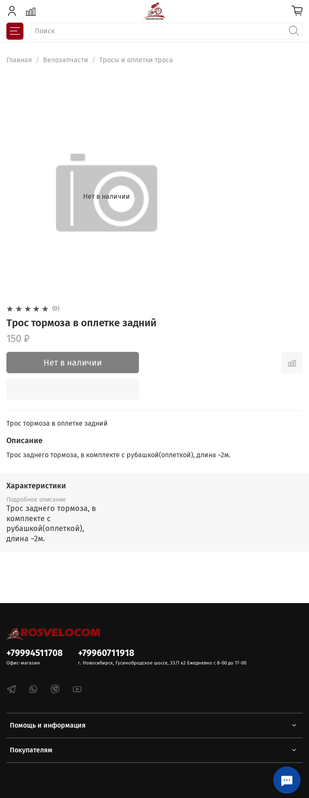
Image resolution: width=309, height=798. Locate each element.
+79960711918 (106, 653)
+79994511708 (34, 653)
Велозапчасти (65, 60)
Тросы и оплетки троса (136, 60)
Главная (19, 60)
